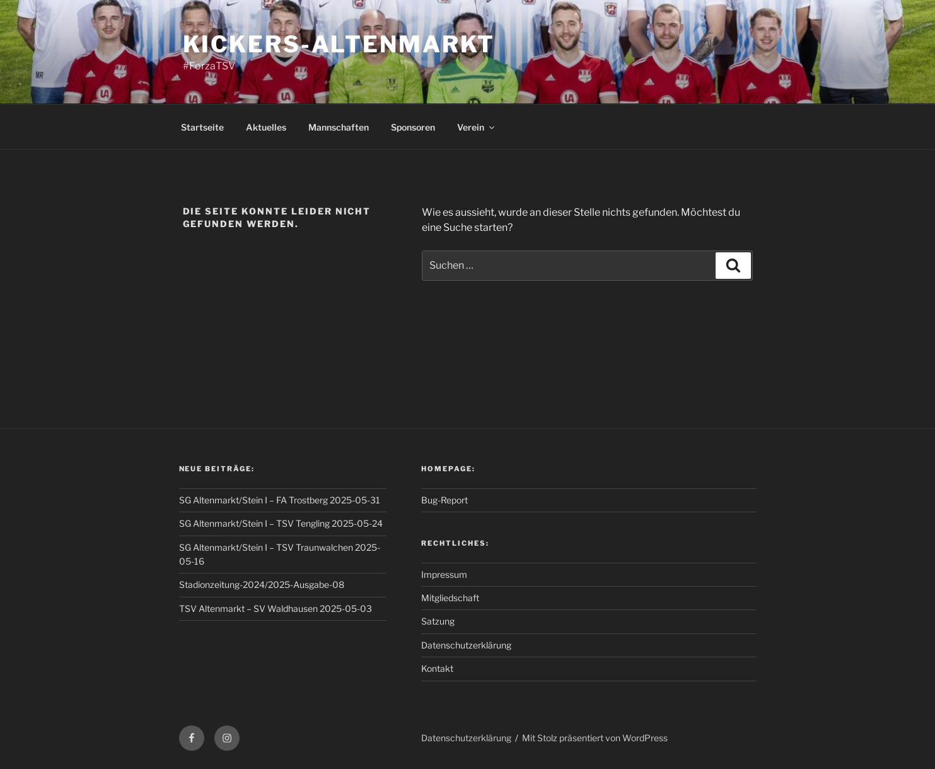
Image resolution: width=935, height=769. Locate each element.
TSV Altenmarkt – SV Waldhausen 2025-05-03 (275, 608)
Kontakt (437, 668)
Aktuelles (266, 127)
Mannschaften (338, 127)
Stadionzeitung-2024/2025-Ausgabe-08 (261, 584)
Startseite (202, 127)
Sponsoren (413, 127)
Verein (476, 127)
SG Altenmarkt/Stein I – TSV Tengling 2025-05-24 (281, 523)
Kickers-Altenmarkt (339, 44)
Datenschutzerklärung (466, 645)
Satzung (438, 621)
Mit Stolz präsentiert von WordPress (595, 737)
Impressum (444, 574)
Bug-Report (444, 500)
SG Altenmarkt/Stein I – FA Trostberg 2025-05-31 (279, 500)
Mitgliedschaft (450, 597)
